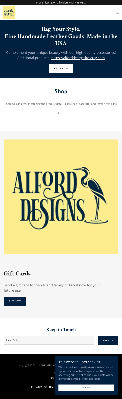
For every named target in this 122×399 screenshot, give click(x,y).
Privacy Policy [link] (42, 387)
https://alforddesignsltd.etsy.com (78, 57)
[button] (117, 13)
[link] (9, 12)
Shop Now (61, 68)
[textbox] (49, 340)
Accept (86, 387)
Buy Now (15, 301)
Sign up (108, 340)
